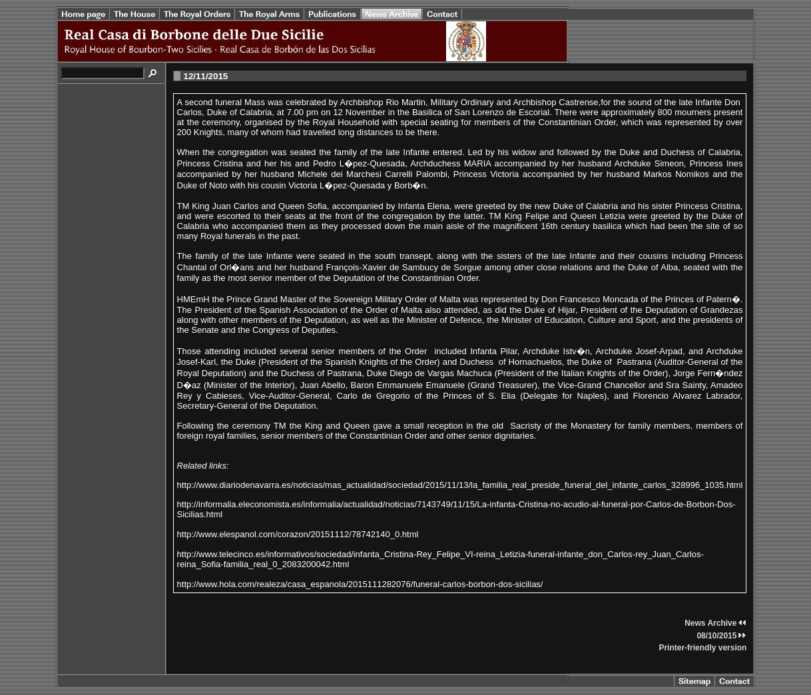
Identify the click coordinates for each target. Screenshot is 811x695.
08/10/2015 (721, 635)
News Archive (715, 623)
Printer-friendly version (702, 647)
